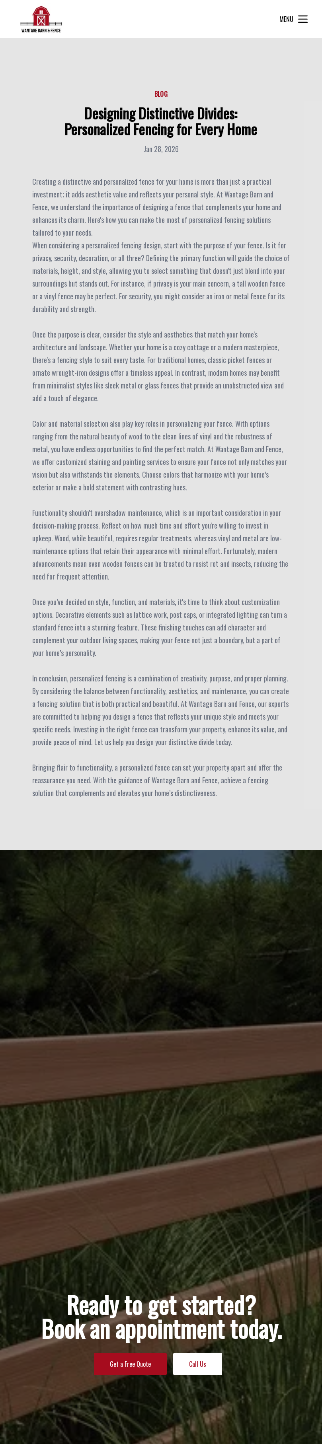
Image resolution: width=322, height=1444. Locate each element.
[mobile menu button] (302, 19)
